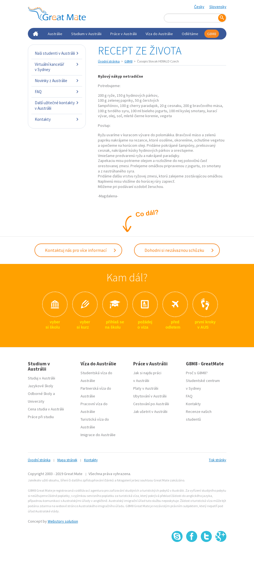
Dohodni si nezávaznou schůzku (179, 250)
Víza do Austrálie (159, 33)
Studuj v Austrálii (41, 378)
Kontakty (57, 119)
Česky (199, 6)
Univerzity (36, 401)
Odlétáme (190, 33)
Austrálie (55, 33)
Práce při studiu (41, 416)
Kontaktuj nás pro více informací (81, 250)
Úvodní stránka (109, 61)
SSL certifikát (206, 554)
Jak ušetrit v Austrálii (150, 411)
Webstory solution (63, 521)
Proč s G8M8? (197, 372)
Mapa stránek (67, 460)
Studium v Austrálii (86, 33)
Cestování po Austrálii (151, 403)
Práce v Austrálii (123, 33)
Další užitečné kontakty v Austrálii (57, 105)
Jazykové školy (40, 385)
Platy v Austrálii (145, 388)
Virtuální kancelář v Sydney (57, 67)
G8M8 (211, 33)
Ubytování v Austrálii (150, 396)
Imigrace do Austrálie (98, 434)
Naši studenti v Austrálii (57, 53)
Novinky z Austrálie (57, 80)
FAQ (57, 91)
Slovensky (217, 6)
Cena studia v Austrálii (46, 409)
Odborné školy (40, 393)
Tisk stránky (217, 460)
